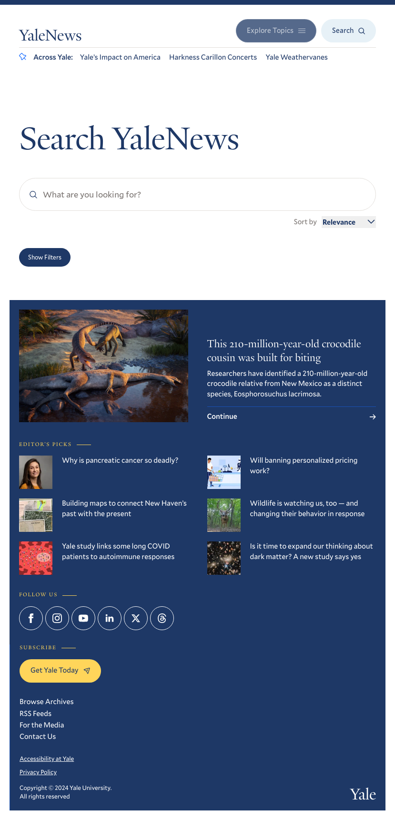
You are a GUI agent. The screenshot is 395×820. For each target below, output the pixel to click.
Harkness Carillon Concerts (213, 57)
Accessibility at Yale (47, 758)
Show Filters (44, 257)
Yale (363, 796)
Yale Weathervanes (296, 57)
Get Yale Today (60, 670)
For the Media (42, 725)
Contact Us (38, 736)
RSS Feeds (35, 713)
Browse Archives (47, 701)
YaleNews (50, 37)
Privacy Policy (38, 772)
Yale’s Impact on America (120, 57)
